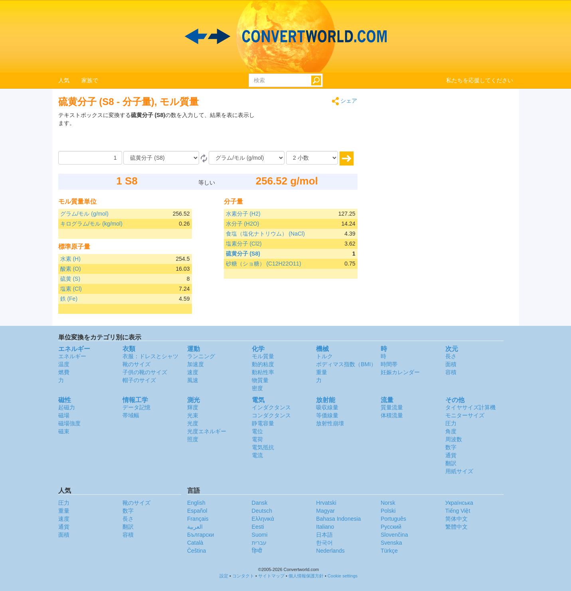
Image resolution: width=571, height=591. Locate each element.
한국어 (324, 542)
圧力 (450, 423)
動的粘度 (263, 364)
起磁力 (66, 407)
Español (197, 511)
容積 (450, 372)
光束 (192, 415)
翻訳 (450, 463)
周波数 (453, 439)
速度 (192, 372)
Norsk (388, 503)
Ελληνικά (263, 519)
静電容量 (263, 423)
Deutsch (262, 511)
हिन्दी (257, 550)
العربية (195, 527)
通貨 (450, 455)
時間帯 (389, 364)
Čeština (196, 550)
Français (198, 519)
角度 (450, 431)
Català (195, 542)
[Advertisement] (308, 131)
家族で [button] (89, 80)
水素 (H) (70, 259)
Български (200, 535)
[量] (90, 158)
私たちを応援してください (479, 80)
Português (393, 519)
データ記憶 (136, 407)
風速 (192, 380)
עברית (259, 542)
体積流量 (392, 415)
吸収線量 (327, 407)
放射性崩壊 (330, 423)
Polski (388, 511)
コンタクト (243, 575)
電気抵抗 (263, 447)
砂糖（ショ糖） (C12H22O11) (263, 263)
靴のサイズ (136, 364)
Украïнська (459, 503)
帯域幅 (130, 415)
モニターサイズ (464, 415)
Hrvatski (326, 503)
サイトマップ (271, 575)
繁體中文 (456, 527)
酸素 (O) (70, 269)
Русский (391, 527)
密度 (257, 388)
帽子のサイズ (139, 380)
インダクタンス (271, 407)
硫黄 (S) (70, 279)
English (196, 503)
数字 (450, 447)
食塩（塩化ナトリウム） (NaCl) (265, 233)
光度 (192, 423)
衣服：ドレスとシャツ (150, 356)
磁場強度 (69, 423)
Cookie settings (343, 575)
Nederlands (330, 550)
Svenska (391, 542)
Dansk (260, 503)
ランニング (201, 356)
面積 (450, 364)
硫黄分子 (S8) (243, 253)
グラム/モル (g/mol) (84, 213)
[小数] (312, 158)
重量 (321, 372)
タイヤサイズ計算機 (470, 407)
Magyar (325, 511)
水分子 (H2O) (242, 223)
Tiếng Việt (457, 511)
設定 (223, 575)
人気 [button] (63, 80)
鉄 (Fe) (69, 299)
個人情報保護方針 (306, 575)
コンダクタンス (271, 415)
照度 (192, 439)
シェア (345, 101)
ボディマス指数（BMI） (346, 364)
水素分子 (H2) (243, 213)
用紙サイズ (459, 471)
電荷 (257, 439)
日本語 (324, 535)
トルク (324, 356)
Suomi (260, 535)
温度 (63, 364)
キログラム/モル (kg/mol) (91, 223)
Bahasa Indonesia (338, 519)
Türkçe (389, 550)
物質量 (260, 380)
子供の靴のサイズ (144, 372)
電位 (257, 431)
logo (285, 36)
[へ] (247, 158)
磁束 (63, 431)
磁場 (63, 415)
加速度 (195, 364)
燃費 (63, 372)
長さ (450, 356)
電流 (257, 455)
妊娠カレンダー (400, 372)
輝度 (192, 407)
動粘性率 (263, 372)
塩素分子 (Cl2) (244, 243)
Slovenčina (394, 535)
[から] (161, 158)
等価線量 (327, 415)
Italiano (325, 527)
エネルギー (72, 356)
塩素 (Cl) (71, 289)
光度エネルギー (206, 431)
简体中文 (456, 519)
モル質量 (263, 356)
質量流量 (392, 407)
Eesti (258, 527)
